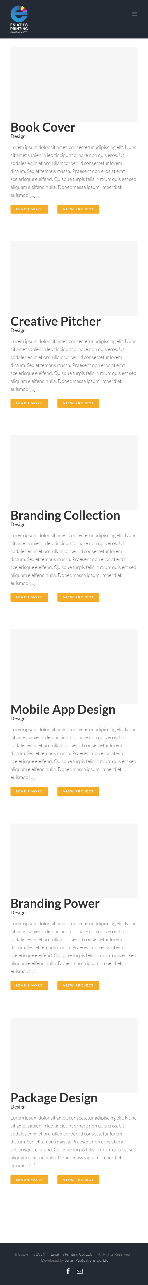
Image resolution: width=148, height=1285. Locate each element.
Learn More (29, 209)
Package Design (54, 1097)
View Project (78, 209)
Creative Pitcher (55, 320)
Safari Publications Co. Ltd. (87, 1260)
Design (18, 136)
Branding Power (55, 903)
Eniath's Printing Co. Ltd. (71, 1254)
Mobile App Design (63, 709)
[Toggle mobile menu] (135, 14)
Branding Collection (65, 515)
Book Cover (42, 126)
